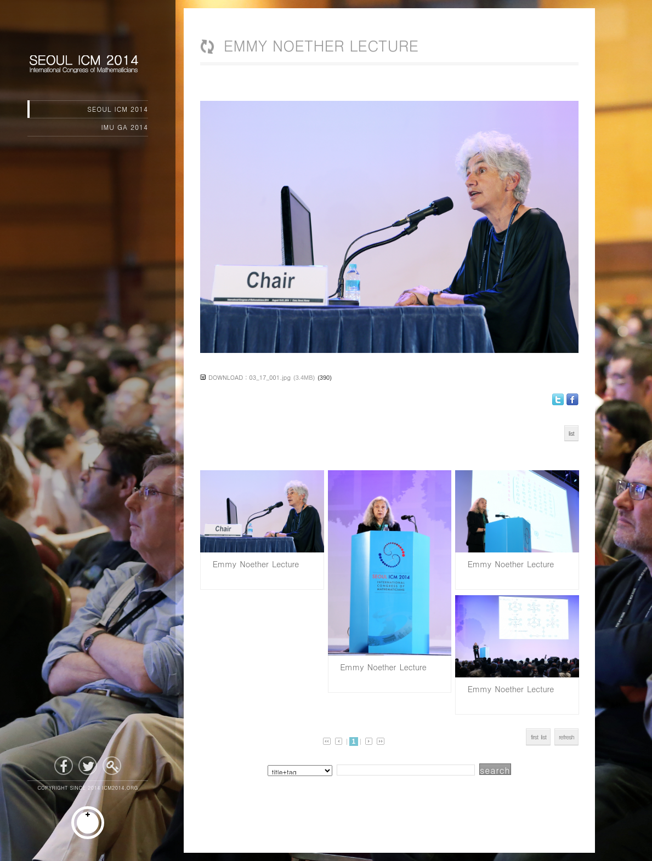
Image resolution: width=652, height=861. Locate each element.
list (571, 433)
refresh (566, 737)
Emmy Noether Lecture (254, 563)
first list (538, 737)
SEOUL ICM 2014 (117, 108)
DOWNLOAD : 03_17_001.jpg (249, 377)
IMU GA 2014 (125, 127)
